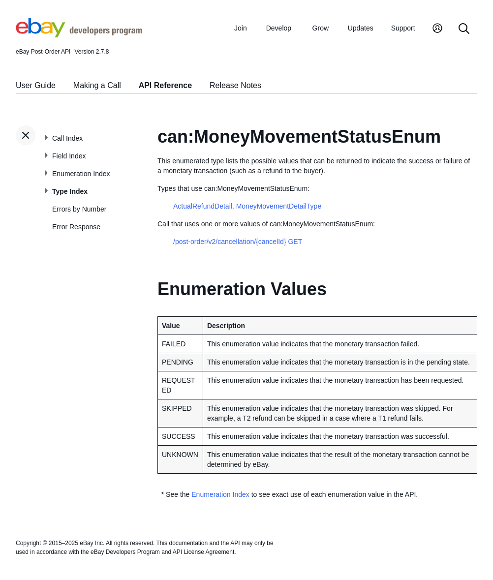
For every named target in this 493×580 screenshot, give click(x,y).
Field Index (69, 156)
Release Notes (235, 85)
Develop (278, 28)
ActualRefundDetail (202, 206)
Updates (360, 28)
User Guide (36, 85)
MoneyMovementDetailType (279, 206)
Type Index (70, 191)
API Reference (165, 85)
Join (240, 28)
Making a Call (97, 85)
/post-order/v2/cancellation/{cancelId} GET (237, 241)
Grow (320, 28)
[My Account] (437, 29)
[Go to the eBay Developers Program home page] (79, 35)
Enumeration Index (81, 174)
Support (403, 28)
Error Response (76, 227)
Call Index (67, 138)
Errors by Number (79, 209)
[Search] (464, 29)
